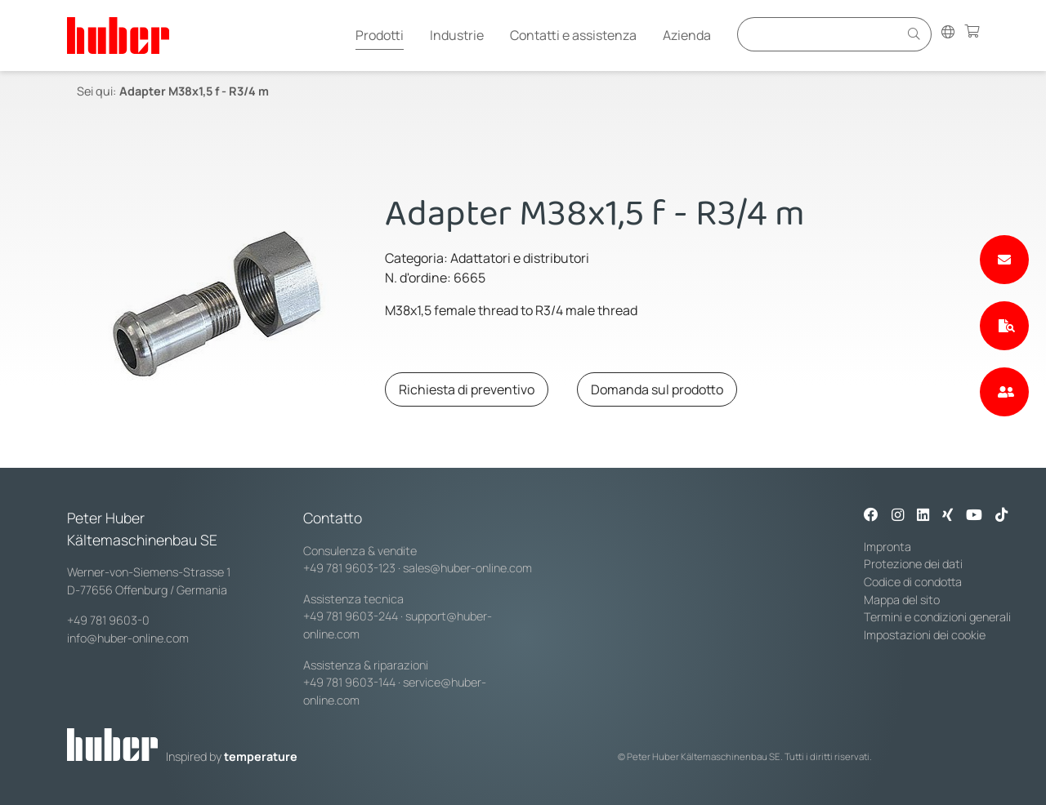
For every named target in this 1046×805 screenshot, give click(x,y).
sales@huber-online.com (467, 568)
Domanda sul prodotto (657, 389)
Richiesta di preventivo (466, 389)
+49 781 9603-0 (108, 620)
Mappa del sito (902, 599)
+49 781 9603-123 (349, 568)
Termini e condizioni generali (937, 617)
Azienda (687, 35)
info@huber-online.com (128, 638)
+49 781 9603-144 (349, 682)
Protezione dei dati (913, 564)
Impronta (887, 546)
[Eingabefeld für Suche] (820, 34)
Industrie (457, 35)
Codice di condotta (913, 581)
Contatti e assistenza (573, 35)
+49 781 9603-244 (350, 616)
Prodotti (379, 35)
